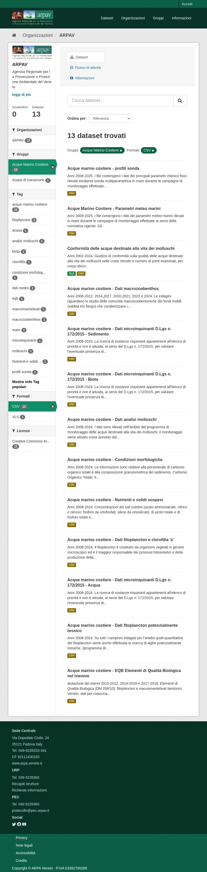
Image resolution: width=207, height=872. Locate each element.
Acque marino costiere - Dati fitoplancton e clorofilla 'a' (120, 540)
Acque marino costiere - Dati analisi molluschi (111, 419)
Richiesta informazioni (29, 790)
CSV (72, 193)
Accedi (187, 4)
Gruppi (158, 18)
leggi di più (21, 95)
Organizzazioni (133, 18)
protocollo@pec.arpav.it (30, 810)
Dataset (107, 18)
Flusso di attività (85, 68)
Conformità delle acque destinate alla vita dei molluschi (120, 248)
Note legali (24, 845)
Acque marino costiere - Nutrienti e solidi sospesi (115, 500)
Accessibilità (25, 853)
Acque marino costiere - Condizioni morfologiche (114, 459)
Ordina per (76, 118)
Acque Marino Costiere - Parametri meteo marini (113, 208)
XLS (71, 273)
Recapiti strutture (25, 784)
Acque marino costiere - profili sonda (103, 168)
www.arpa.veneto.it (27, 763)
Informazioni (181, 18)
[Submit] (180, 100)
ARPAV (67, 35)
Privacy (21, 838)
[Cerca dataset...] (120, 100)
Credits (21, 861)
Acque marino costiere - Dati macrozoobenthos (113, 288)
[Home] (14, 35)
